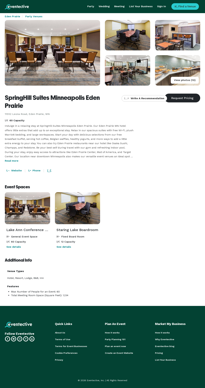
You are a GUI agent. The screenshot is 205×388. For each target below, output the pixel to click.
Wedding (104, 6)
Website (14, 170)
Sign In (161, 6)
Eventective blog (164, 346)
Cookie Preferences (66, 353)
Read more (11, 160)
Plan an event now (115, 346)
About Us (60, 332)
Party (90, 6)
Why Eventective (164, 339)
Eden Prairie (12, 16)
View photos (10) (185, 80)
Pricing (159, 353)
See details (13, 246)
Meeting (119, 6)
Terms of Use (62, 339)
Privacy (59, 359)
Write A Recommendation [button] (144, 98)
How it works (112, 332)
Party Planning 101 (115, 339)
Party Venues (33, 16)
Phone (34, 170)
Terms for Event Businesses (71, 346)
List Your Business (141, 6)
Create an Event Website (119, 353)
